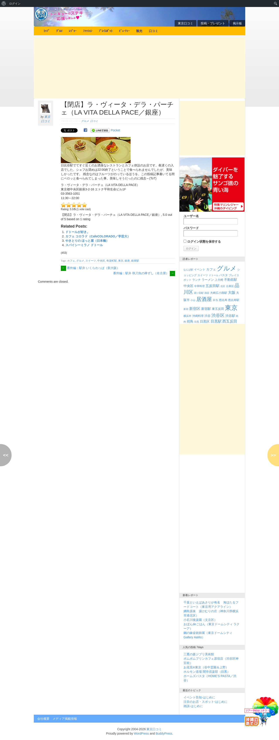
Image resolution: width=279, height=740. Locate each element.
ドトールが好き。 (77, 232)
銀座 (127, 260)
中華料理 (199, 286)
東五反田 (218, 309)
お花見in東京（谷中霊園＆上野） (206, 667)
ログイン (14, 3)
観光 (139, 31)
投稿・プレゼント (213, 23)
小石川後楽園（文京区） (200, 620)
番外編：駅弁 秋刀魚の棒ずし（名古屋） (144, 273)
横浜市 (187, 316)
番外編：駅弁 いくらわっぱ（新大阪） (90, 268)
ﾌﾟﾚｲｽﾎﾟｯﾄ (105, 31)
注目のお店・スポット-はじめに (205, 701)
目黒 (196, 321)
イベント (199, 269)
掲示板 (237, 23)
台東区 (230, 286)
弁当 (215, 300)
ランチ (196, 279)
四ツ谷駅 (199, 293)
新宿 (186, 309)
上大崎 (219, 279)
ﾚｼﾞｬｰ (73, 31)
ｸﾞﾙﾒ (59, 31)
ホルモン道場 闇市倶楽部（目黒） (207, 671)
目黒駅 (216, 321)
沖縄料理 (198, 316)
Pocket (115, 130)
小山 (193, 300)
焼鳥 (190, 321)
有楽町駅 (111, 260)
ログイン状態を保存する (202, 241)
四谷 (206, 293)
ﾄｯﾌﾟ (47, 31)
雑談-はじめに (193, 706)
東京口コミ (185, 23)
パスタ (223, 275)
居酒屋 (204, 299)
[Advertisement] (139, 67)
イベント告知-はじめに (199, 697)
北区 (222, 286)
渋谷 (207, 316)
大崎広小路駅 (218, 292)
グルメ (85, 121)
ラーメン (208, 279)
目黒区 (205, 321)
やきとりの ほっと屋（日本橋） (87, 240)
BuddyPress (164, 733)
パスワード (211, 231)
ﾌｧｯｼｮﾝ (87, 31)
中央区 (101, 260)
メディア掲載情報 (65, 718)
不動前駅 (230, 279)
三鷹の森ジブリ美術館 (199, 654)
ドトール (213, 275)
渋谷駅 (230, 316)
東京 (120, 260)
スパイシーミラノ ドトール (84, 245)
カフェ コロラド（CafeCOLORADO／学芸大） (97, 236)
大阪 (231, 293)
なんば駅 (188, 269)
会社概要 (43, 718)
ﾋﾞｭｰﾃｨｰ (124, 31)
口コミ (153, 31)
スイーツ (90, 260)
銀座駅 (135, 260)
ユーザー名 (211, 219)
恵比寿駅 (233, 300)
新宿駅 (206, 309)
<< (6, 455)
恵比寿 (223, 300)
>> (273, 455)
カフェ (71, 260)
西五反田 (229, 321)
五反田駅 (212, 286)
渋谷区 (218, 315)
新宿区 (194, 309)
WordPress (141, 733)
